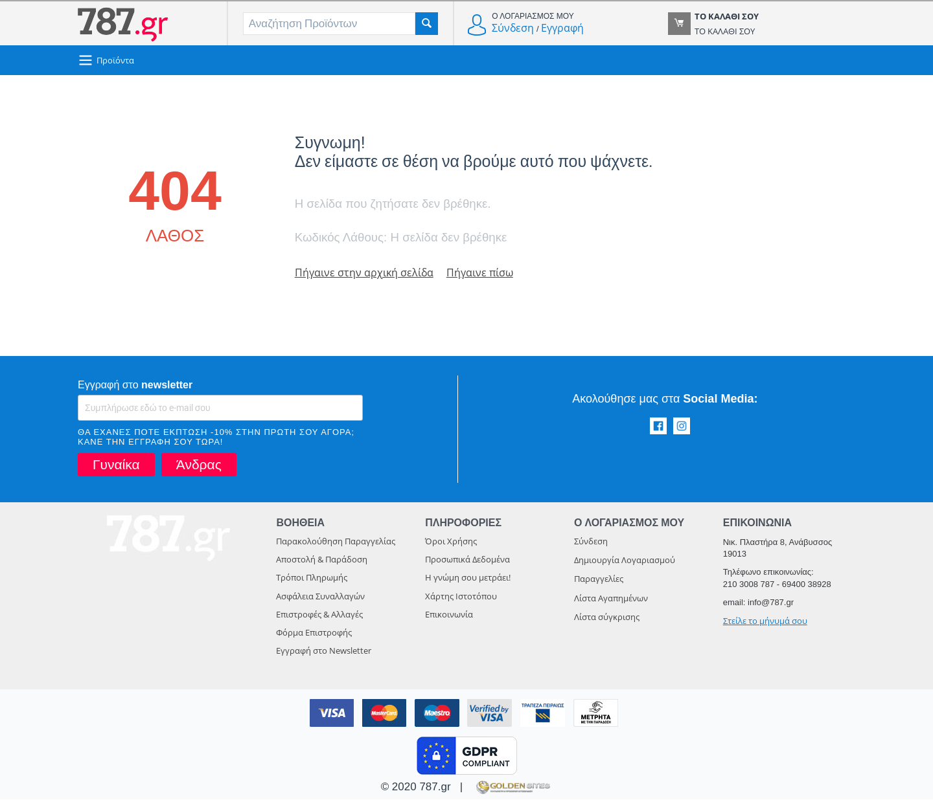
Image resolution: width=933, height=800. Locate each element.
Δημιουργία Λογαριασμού (624, 560)
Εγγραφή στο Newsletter (323, 651)
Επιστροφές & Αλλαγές (319, 615)
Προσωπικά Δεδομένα (467, 560)
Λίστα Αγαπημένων (611, 599)
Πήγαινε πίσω (485, 272)
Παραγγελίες (598, 579)
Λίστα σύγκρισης (606, 617)
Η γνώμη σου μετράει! (468, 578)
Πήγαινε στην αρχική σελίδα (366, 272)
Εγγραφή (562, 28)
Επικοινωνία (449, 615)
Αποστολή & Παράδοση (321, 560)
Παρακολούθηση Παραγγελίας (335, 542)
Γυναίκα (116, 465)
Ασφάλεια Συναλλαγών (320, 597)
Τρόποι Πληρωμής (311, 578)
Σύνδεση (513, 28)
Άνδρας (199, 465)
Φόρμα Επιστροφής (314, 633)
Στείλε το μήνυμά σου (765, 621)
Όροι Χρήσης (451, 542)
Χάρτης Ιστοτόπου (461, 597)
